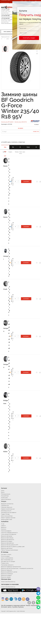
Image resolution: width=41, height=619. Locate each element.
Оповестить (36, 131)
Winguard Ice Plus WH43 (8, 181)
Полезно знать (5, 563)
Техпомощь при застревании (8, 512)
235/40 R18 (9, 181)
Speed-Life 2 (8, 336)
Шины (2, 490)
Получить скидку (29, 38)
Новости (3, 525)
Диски (2, 492)
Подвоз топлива (5, 514)
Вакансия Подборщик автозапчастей (11, 566)
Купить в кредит (5, 556)
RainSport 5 (8, 262)
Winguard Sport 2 (8, 226)
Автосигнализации (7, 6)
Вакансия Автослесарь (7, 537)
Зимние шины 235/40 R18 (21, 122)
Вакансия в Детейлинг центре (9, 572)
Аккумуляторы (5, 495)
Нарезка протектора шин (8, 509)
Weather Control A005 (8, 416)
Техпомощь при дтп (6, 510)
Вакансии (3, 527)
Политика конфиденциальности (9, 532)
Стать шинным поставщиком (8, 534)
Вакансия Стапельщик (7, 573)
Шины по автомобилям (7, 558)
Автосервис (5, 9)
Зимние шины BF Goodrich (7, 122)
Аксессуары (5, 3)
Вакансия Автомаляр (6, 536)
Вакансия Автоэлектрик (7, 543)
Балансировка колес (6, 519)
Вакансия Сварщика (6, 570)
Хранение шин (5, 505)
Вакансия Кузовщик (6, 575)
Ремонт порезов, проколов (8, 517)
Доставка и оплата (6, 554)
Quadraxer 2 (8, 458)
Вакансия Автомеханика (7, 539)
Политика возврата (6, 530)
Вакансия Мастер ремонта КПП (9, 544)
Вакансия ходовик (6, 577)
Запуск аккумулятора (6, 516)
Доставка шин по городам (8, 561)
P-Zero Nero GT (8, 299)
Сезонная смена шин (6, 507)
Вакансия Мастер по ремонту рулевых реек (13, 546)
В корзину (26, 181)
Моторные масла (5, 494)
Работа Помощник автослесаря (9, 550)
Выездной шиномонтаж (7, 503)
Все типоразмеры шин (7, 559)
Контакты (3, 529)
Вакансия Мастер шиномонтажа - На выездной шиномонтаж (17, 568)
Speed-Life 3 (8, 372)
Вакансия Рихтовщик (6, 541)
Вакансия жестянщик (6, 548)
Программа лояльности (7, 565)
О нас (2, 524)
